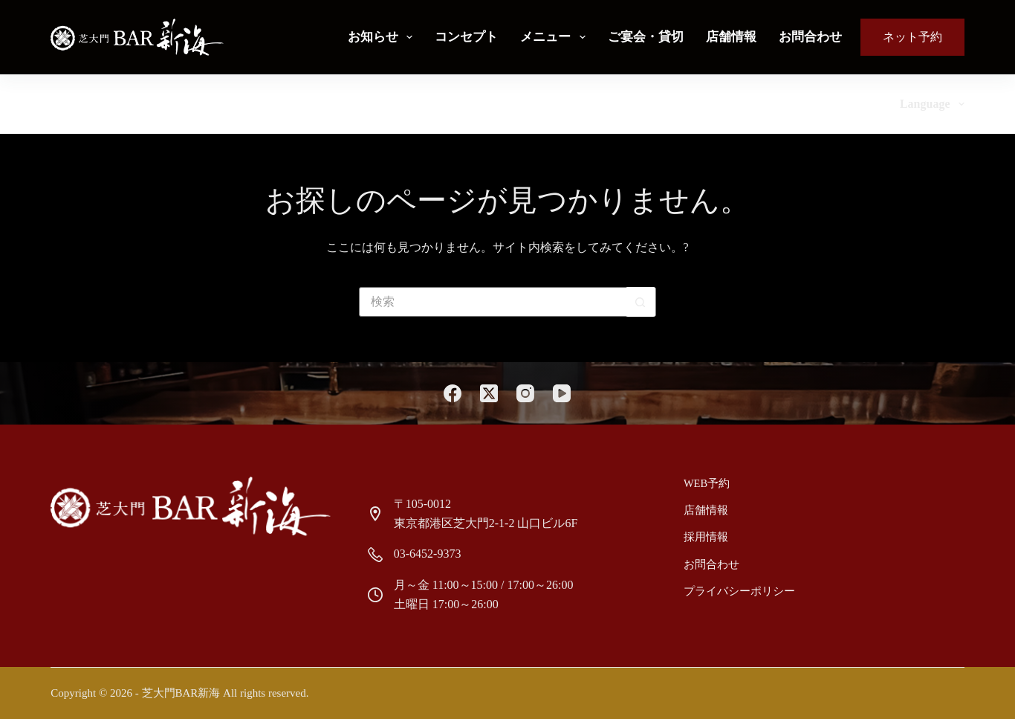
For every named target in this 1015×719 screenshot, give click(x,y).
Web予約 (706, 483)
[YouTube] (562, 393)
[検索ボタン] (640, 302)
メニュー (555, 37)
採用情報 (705, 535)
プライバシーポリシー (736, 588)
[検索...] (493, 302)
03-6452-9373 (427, 553)
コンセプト (466, 37)
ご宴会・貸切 (646, 37)
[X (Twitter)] (489, 393)
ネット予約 (912, 36)
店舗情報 (731, 37)
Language (932, 104)
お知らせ (383, 37)
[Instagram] (525, 393)
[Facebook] (452, 393)
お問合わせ (810, 37)
